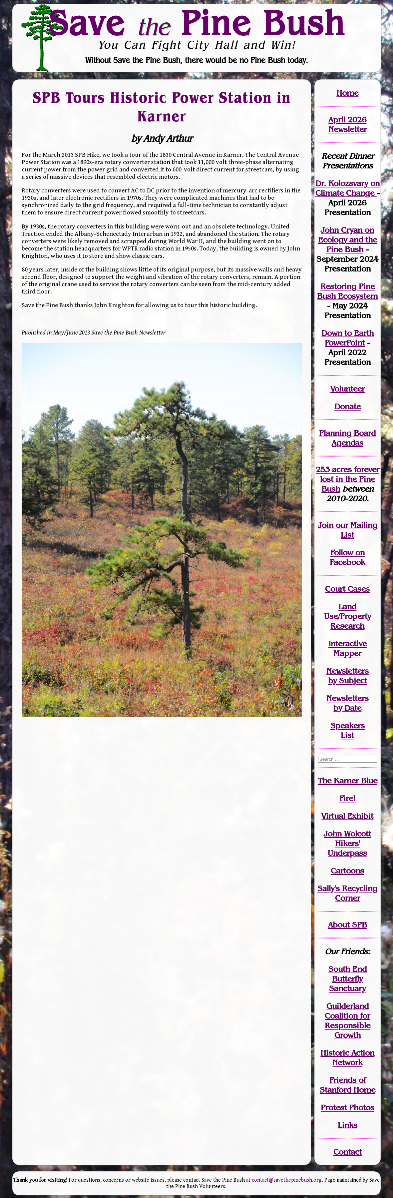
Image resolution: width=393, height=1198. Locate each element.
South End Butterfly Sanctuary (347, 978)
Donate (347, 406)
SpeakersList (347, 730)
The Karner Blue (347, 780)
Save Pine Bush (196, 22)
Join (325, 525)
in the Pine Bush (349, 479)
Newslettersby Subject (347, 675)
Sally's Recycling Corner (347, 893)
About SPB (347, 925)
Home (347, 93)
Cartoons (347, 870)
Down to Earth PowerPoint (347, 338)
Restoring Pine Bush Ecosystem (347, 291)
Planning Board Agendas (347, 438)
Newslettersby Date (347, 703)
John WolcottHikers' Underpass (347, 843)
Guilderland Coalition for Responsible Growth (347, 1020)
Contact (347, 1152)
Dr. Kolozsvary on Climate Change (347, 188)
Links (347, 1125)
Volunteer (347, 389)
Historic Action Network (347, 1057)
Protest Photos (347, 1107)
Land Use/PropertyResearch (347, 616)
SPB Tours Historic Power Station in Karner (161, 107)
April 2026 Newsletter (347, 124)
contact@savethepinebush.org (287, 1180)
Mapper (347, 653)
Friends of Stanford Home (347, 1085)
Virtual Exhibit (347, 816)
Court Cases (347, 589)
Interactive (347, 643)
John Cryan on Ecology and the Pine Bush (347, 239)
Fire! (347, 798)
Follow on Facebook (347, 557)
